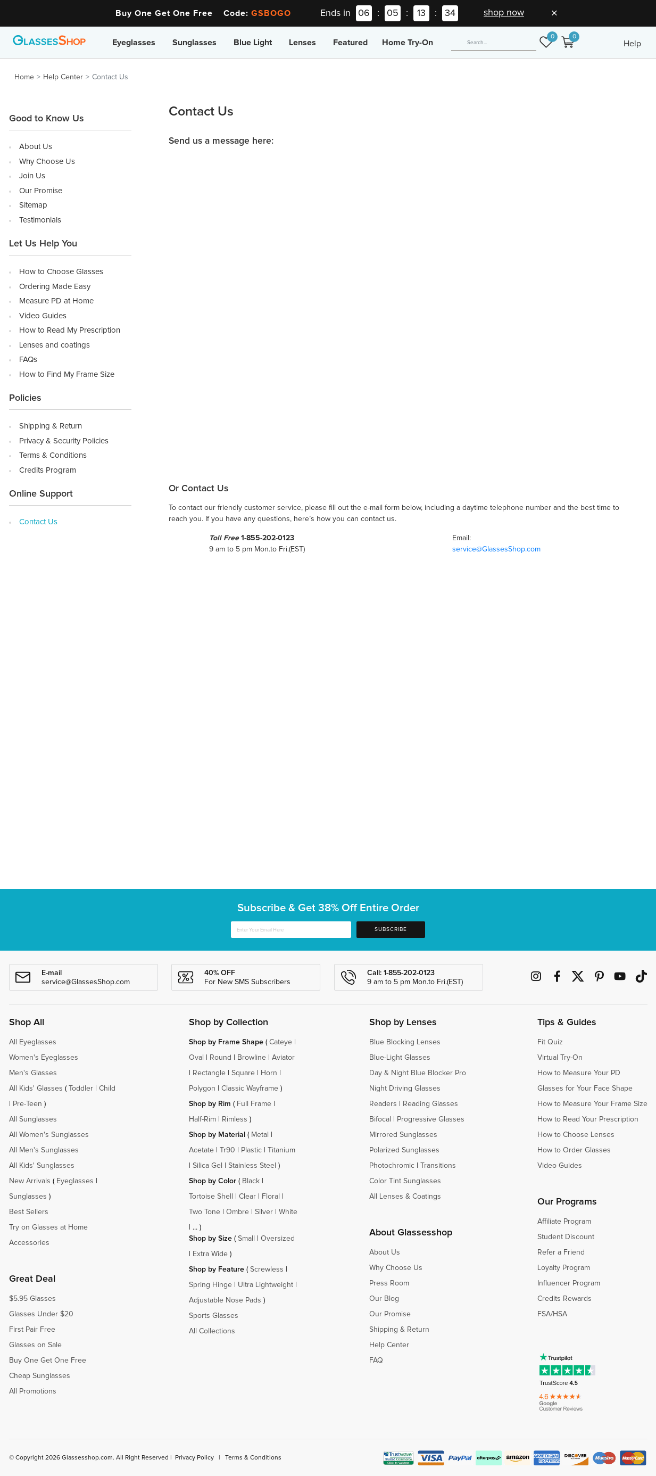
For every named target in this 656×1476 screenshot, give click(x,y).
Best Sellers (28, 1212)
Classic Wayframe (249, 1088)
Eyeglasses (133, 42)
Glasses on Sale (35, 1345)
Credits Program (47, 470)
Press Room (389, 1283)
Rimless (234, 1119)
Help (632, 43)
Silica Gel (207, 1165)
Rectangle (209, 1073)
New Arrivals (30, 1181)
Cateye (280, 1042)
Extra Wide (210, 1254)
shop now (504, 13)
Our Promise (40, 191)
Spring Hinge (210, 1285)
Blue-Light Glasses (399, 1057)
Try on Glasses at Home (48, 1227)
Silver (264, 1212)
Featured (350, 42)
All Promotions (32, 1391)
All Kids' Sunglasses (41, 1165)
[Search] (493, 43)
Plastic (251, 1150)
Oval (196, 1057)
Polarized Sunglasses (404, 1150)
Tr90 (227, 1150)
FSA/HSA (552, 1314)
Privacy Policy (194, 1458)
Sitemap (33, 205)
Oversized (278, 1238)
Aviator (283, 1057)
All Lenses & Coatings (405, 1196)
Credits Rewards (564, 1298)
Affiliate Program (564, 1221)
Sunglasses (194, 42)
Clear (247, 1196)
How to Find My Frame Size (66, 374)
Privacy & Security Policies (64, 441)
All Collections (212, 1331)
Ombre (237, 1212)
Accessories (29, 1243)
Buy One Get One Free (47, 1360)
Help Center (63, 77)
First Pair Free (32, 1329)
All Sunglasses (33, 1119)
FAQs (28, 360)
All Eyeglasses (32, 1042)
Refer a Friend (561, 1252)
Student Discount (565, 1237)
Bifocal (380, 1119)
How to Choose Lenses (576, 1135)
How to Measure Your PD (578, 1073)
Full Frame (254, 1104)
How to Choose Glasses (61, 272)
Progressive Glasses (430, 1119)
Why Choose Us (47, 162)
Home (24, 77)
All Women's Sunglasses (49, 1135)
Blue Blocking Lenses (405, 1042)
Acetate (201, 1150)
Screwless (267, 1269)
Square (243, 1073)
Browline (251, 1057)
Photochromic (391, 1165)
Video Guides (43, 316)
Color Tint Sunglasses (405, 1181)
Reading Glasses (430, 1104)
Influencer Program (568, 1283)
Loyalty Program (563, 1268)
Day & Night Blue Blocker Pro (417, 1073)
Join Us (32, 176)
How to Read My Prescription (69, 330)
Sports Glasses (213, 1316)
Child (108, 1088)
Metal (260, 1135)
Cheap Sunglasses (39, 1376)
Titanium (281, 1150)
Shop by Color (212, 1181)
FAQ (376, 1360)
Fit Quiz (550, 1042)
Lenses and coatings (54, 345)
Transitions (438, 1165)
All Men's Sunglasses (44, 1150)
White (288, 1212)
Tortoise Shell (211, 1196)
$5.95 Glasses (32, 1298)
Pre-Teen (27, 1104)
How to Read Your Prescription (587, 1119)
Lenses (302, 42)
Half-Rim (202, 1119)
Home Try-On (407, 42)
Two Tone (204, 1212)
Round (220, 1057)
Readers (383, 1104)
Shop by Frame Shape (226, 1042)
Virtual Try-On (560, 1057)
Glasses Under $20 (41, 1314)
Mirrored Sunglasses (403, 1135)
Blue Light (253, 42)
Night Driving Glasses (405, 1088)
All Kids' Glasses (36, 1088)
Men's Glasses (33, 1073)
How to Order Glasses (574, 1150)
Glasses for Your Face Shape (585, 1088)
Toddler (81, 1088)
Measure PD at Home (56, 301)
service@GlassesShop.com (496, 549)
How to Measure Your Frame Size (592, 1104)
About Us (35, 147)
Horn (269, 1073)
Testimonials (40, 220)
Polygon (202, 1088)
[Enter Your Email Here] (291, 929)
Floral (271, 1196)
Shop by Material (217, 1135)
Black (251, 1181)
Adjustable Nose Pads (225, 1300)
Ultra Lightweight (265, 1285)
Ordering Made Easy (54, 287)
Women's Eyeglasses (43, 1057)
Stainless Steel (252, 1165)
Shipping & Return (50, 426)
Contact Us (38, 522)
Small (246, 1238)
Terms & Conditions (53, 455)
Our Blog (384, 1298)
